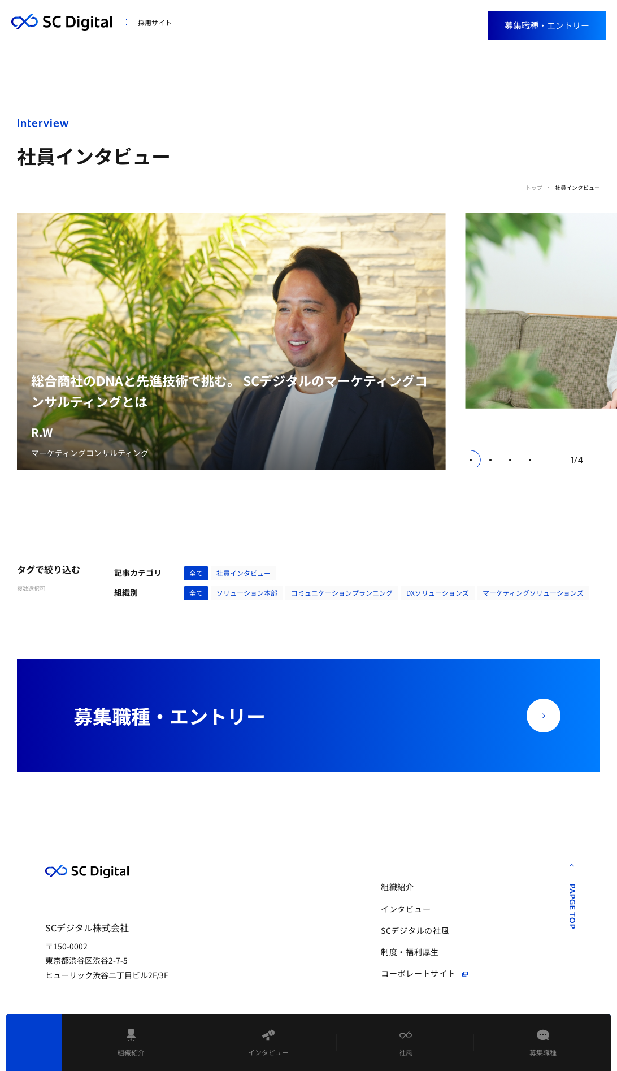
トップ (533, 187)
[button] (471, 460)
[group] (231, 341)
